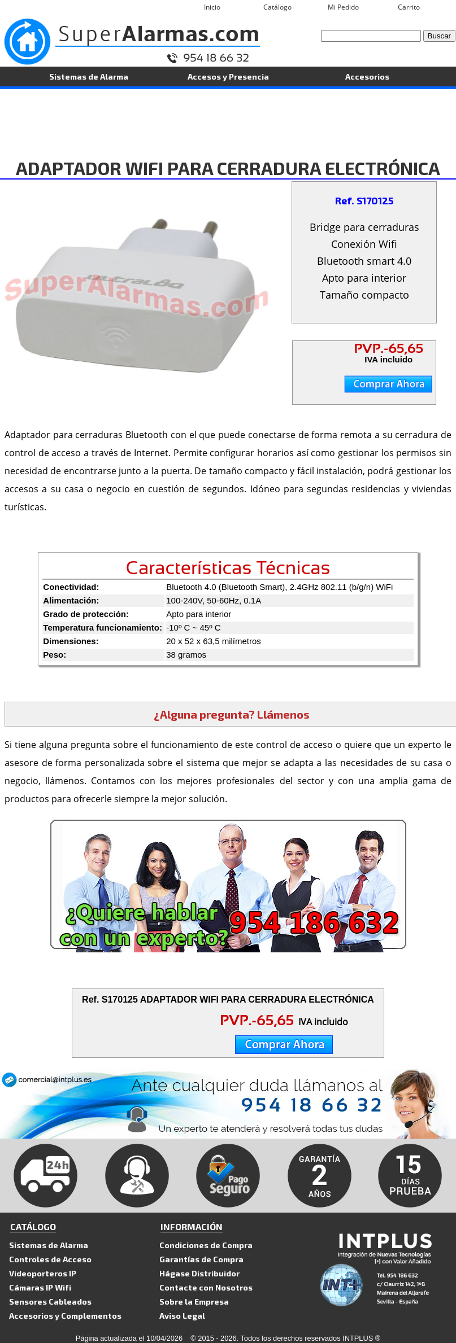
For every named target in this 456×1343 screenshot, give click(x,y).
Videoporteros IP (42, 1273)
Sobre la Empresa (194, 1301)
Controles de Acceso (50, 1259)
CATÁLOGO (33, 1226)
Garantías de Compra (201, 1259)
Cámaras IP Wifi (40, 1287)
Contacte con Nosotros (206, 1287)
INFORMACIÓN (191, 1226)
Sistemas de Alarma (88, 76)
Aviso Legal (182, 1315)
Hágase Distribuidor (199, 1273)
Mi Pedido (343, 7)
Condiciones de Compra (206, 1245)
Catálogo (277, 7)
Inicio (212, 7)
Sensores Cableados (50, 1301)
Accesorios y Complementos (65, 1315)
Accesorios (367, 76)
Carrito (409, 7)
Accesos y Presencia (228, 76)
